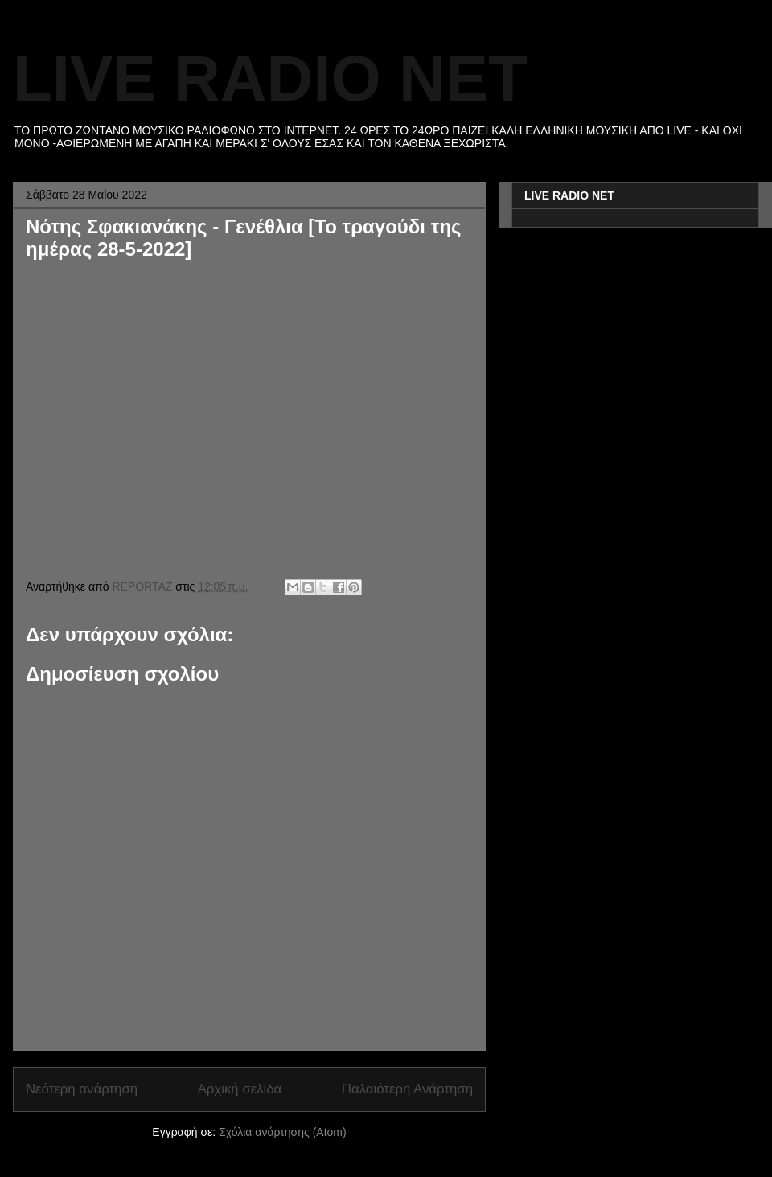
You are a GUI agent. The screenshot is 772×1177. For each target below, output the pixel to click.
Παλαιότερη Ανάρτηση (407, 1089)
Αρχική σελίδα (240, 1089)
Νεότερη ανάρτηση (82, 1089)
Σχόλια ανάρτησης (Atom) (283, 1132)
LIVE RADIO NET (270, 78)
